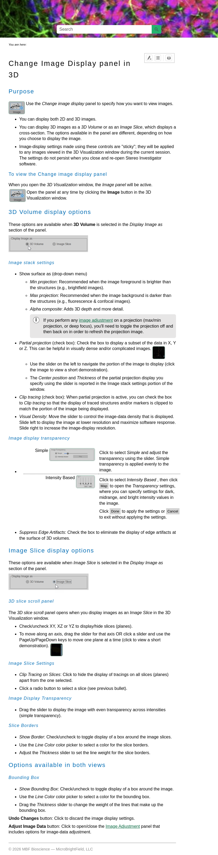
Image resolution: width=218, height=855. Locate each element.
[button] (156, 29)
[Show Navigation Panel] (210, 12)
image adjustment (96, 320)
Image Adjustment (123, 826)
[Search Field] (109, 29)
